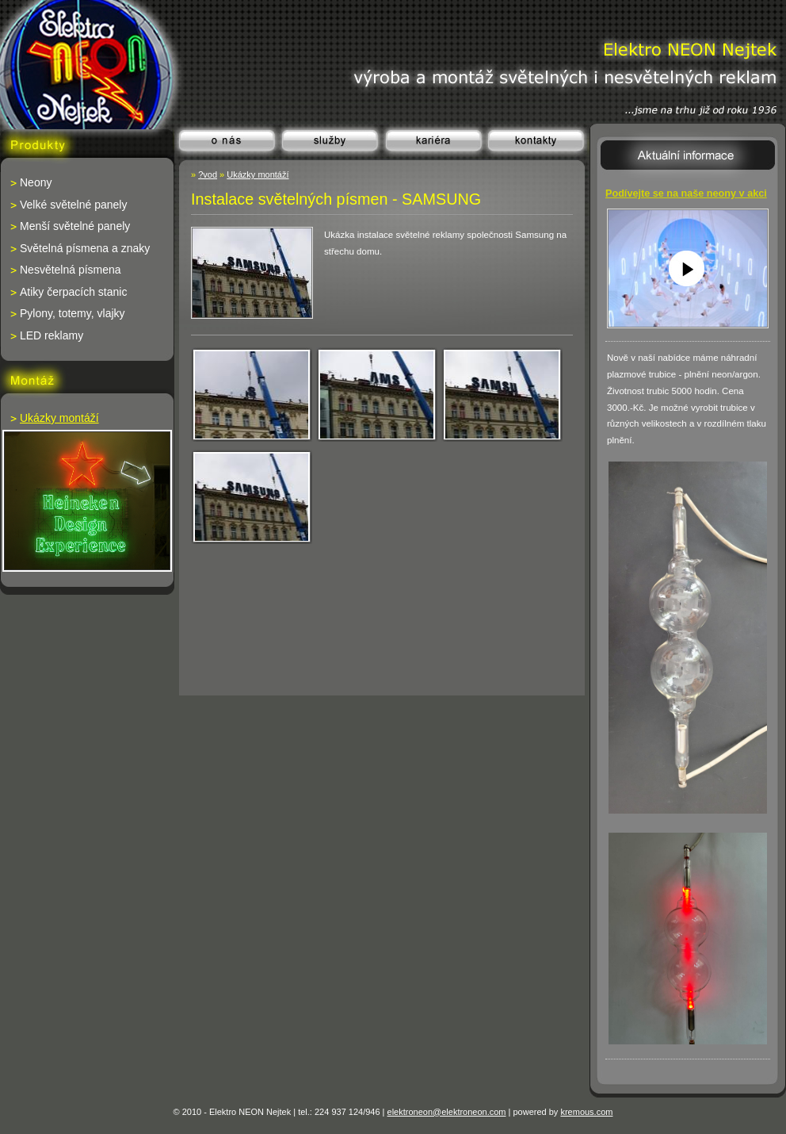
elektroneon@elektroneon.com (446, 1112)
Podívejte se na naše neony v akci (686, 193)
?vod (207, 174)
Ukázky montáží (257, 174)
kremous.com (586, 1112)
